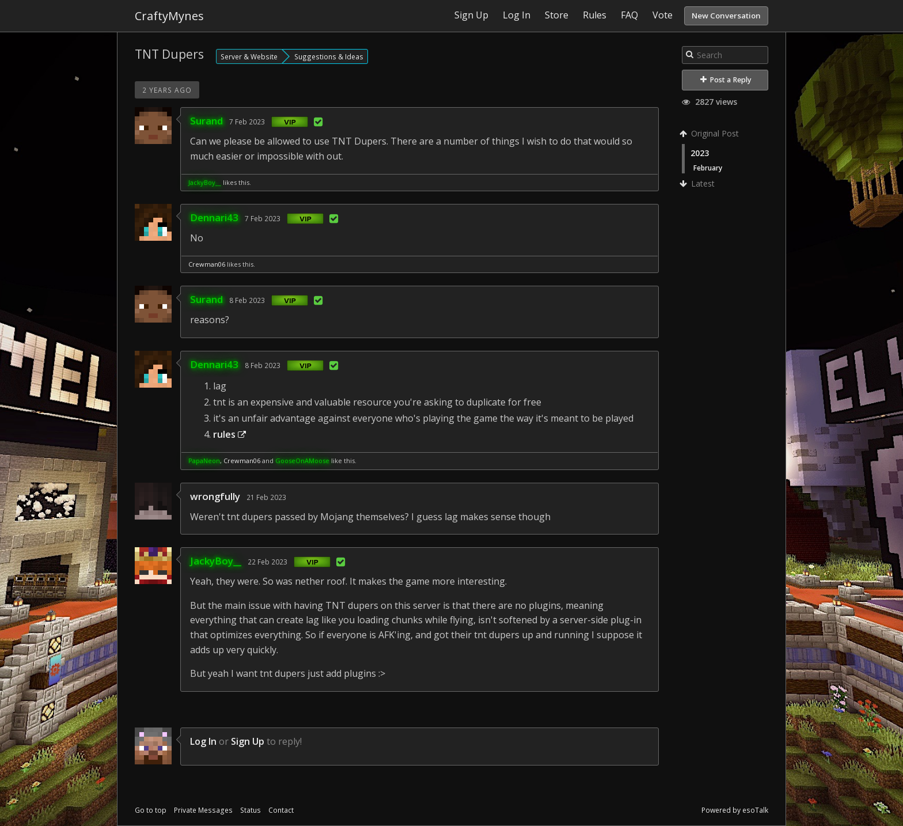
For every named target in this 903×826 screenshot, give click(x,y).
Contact (281, 810)
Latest (698, 183)
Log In (203, 741)
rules (229, 434)
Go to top (150, 810)
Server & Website (249, 56)
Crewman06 (206, 264)
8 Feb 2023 (247, 300)
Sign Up (247, 741)
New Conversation (726, 15)
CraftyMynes (169, 16)
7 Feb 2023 (247, 121)
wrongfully (215, 496)
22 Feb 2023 (267, 561)
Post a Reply (726, 80)
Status (250, 810)
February (707, 167)
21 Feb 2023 (266, 497)
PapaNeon (204, 460)
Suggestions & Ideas (328, 56)
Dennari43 (214, 217)
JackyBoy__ (204, 182)
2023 (699, 152)
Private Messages (203, 810)
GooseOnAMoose (302, 460)
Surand (206, 120)
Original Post (710, 133)
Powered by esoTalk (734, 810)
